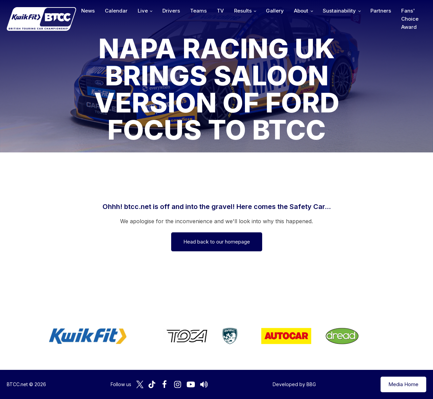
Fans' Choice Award (409, 18)
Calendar (116, 10)
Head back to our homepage (216, 241)
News (88, 10)
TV (220, 10)
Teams (198, 10)
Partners (380, 10)
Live (143, 10)
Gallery (275, 10)
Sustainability (339, 10)
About (301, 10)
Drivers (171, 10)
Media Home (403, 384)
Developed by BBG (294, 384)
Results (243, 10)
